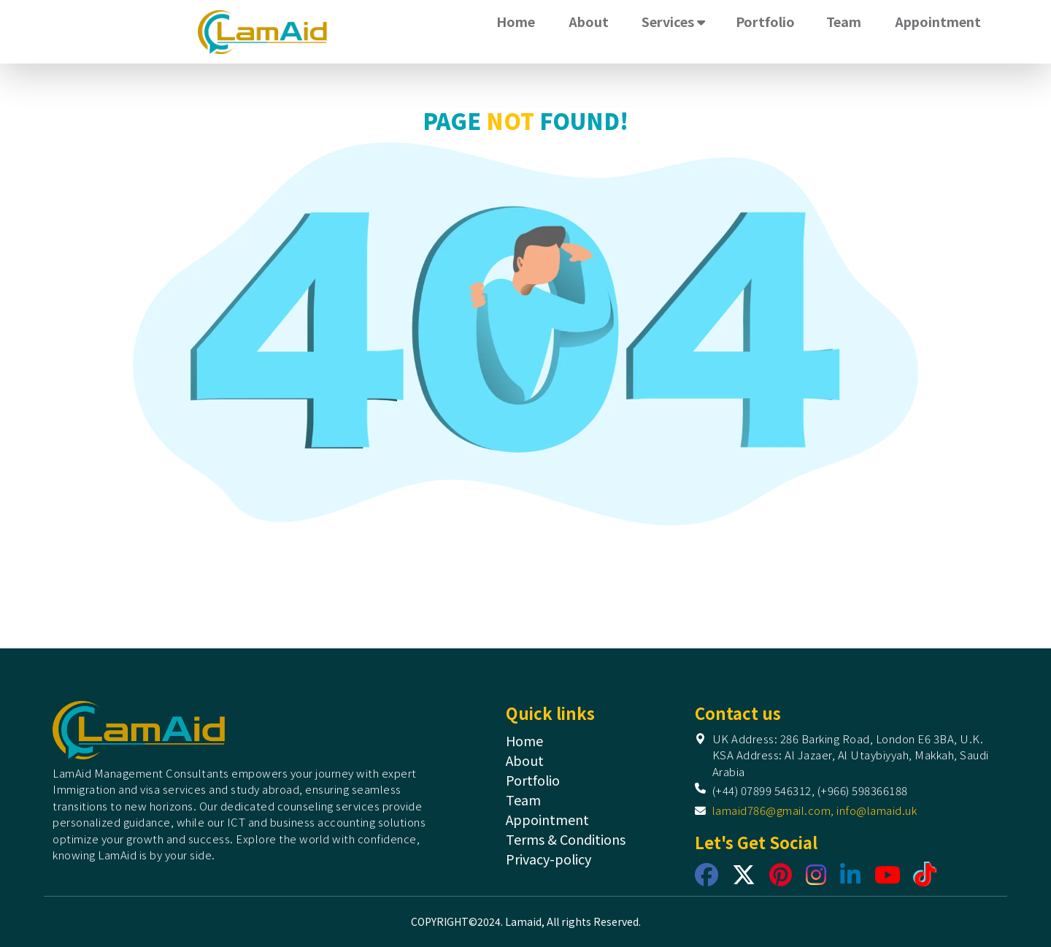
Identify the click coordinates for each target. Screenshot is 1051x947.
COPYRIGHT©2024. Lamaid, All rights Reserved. (526, 921)
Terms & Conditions (565, 838)
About (589, 21)
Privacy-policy (548, 858)
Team (843, 21)
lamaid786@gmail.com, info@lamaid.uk (814, 810)
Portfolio (765, 21)
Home (515, 21)
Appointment (938, 21)
